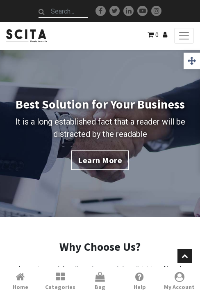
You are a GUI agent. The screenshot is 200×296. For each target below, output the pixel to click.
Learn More (100, 160)
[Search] (42, 11)
